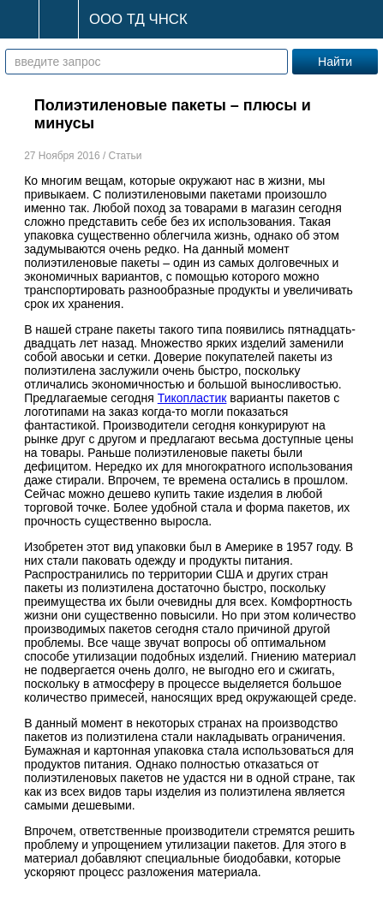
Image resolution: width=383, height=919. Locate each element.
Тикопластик (192, 398)
